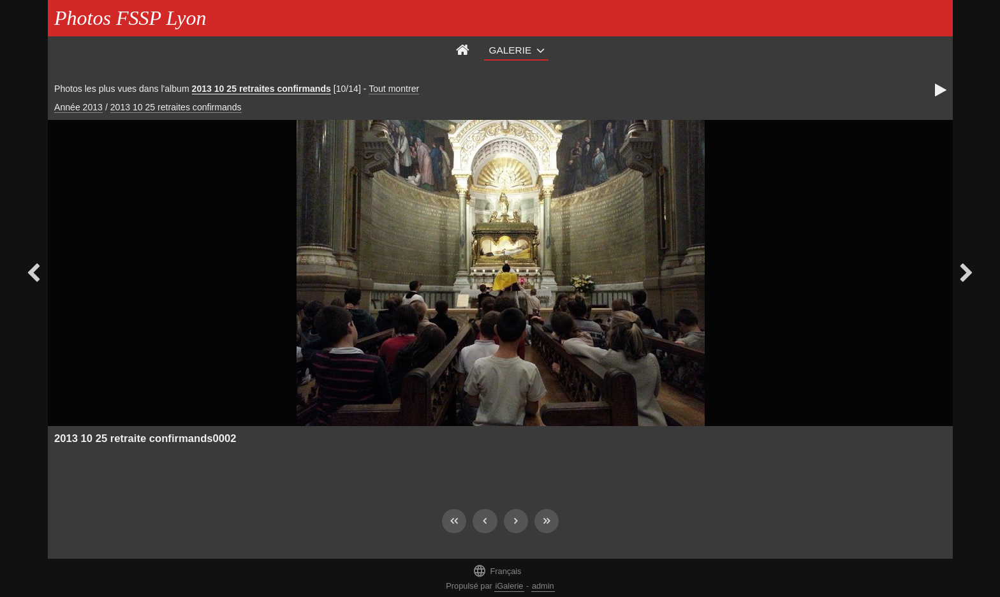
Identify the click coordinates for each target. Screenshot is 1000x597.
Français (497, 570)
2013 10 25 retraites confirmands (261, 89)
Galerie (510, 50)
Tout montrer (394, 89)
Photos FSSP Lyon (130, 17)
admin (543, 586)
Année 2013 (78, 107)
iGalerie (509, 586)
